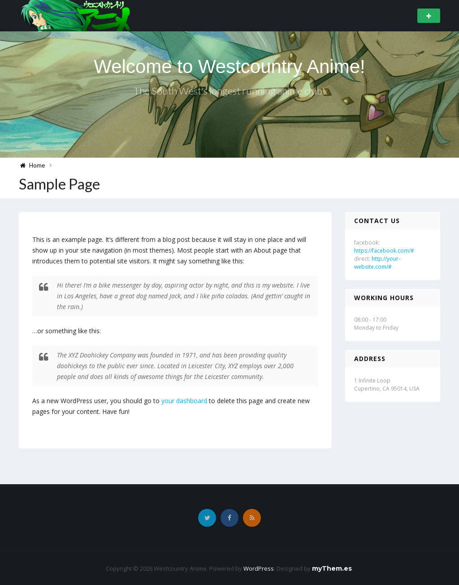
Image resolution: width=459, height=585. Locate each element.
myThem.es (332, 568)
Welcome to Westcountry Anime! (229, 66)
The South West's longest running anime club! (229, 91)
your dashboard (184, 400)
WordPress (258, 568)
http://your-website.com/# (377, 263)
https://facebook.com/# (384, 250)
